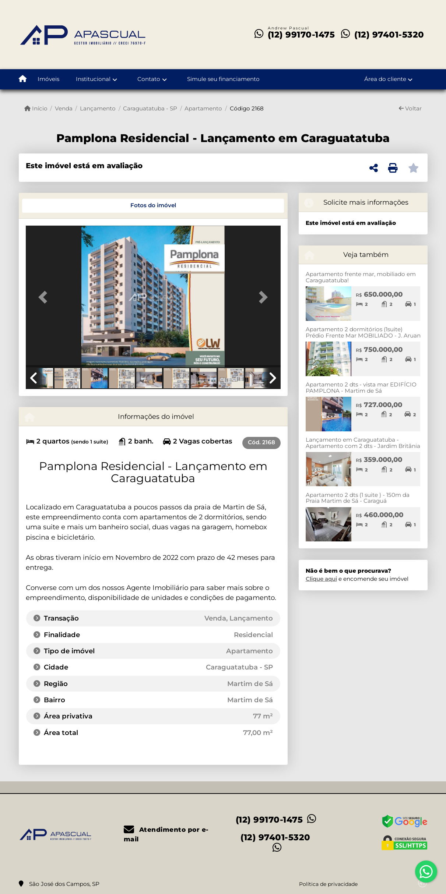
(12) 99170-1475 (301, 34)
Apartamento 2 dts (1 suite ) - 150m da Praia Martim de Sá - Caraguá (358, 498)
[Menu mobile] (23, 79)
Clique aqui (321, 578)
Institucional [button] (93, 78)
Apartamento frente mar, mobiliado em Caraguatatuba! (361, 277)
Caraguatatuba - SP (150, 108)
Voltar (410, 108)
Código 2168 (247, 108)
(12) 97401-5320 (389, 34)
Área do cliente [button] (385, 78)
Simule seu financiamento (223, 78)
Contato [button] (148, 78)
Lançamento (98, 108)
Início (36, 108)
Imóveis (48, 78)
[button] (45, 297)
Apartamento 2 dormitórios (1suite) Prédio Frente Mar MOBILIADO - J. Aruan (363, 332)
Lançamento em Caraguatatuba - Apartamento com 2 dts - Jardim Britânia (363, 442)
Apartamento (203, 108)
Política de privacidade (328, 884)
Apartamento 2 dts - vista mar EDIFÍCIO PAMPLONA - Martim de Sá (361, 387)
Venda (64, 108)
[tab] (50, 206)
